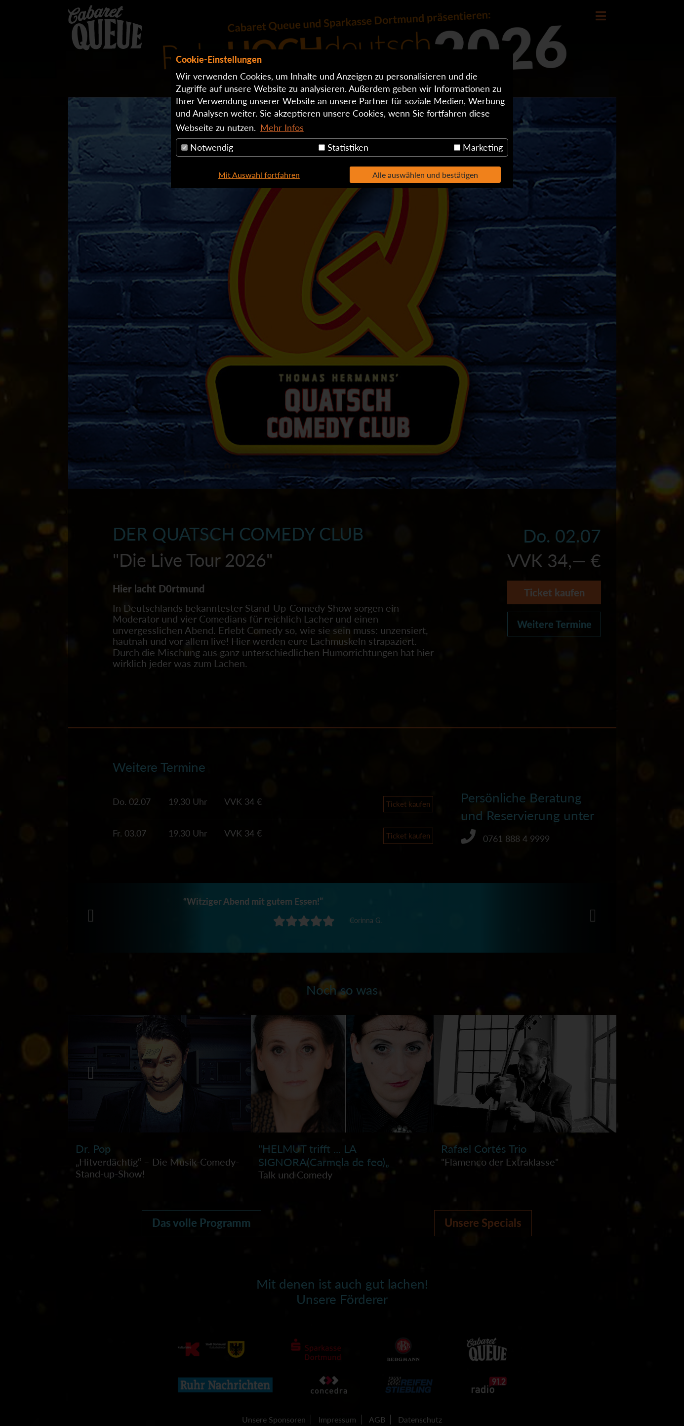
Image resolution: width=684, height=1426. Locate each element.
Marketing (478, 147)
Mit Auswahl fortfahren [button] (259, 174)
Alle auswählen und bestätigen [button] (425, 174)
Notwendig (207, 147)
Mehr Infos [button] (282, 127)
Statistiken (343, 147)
